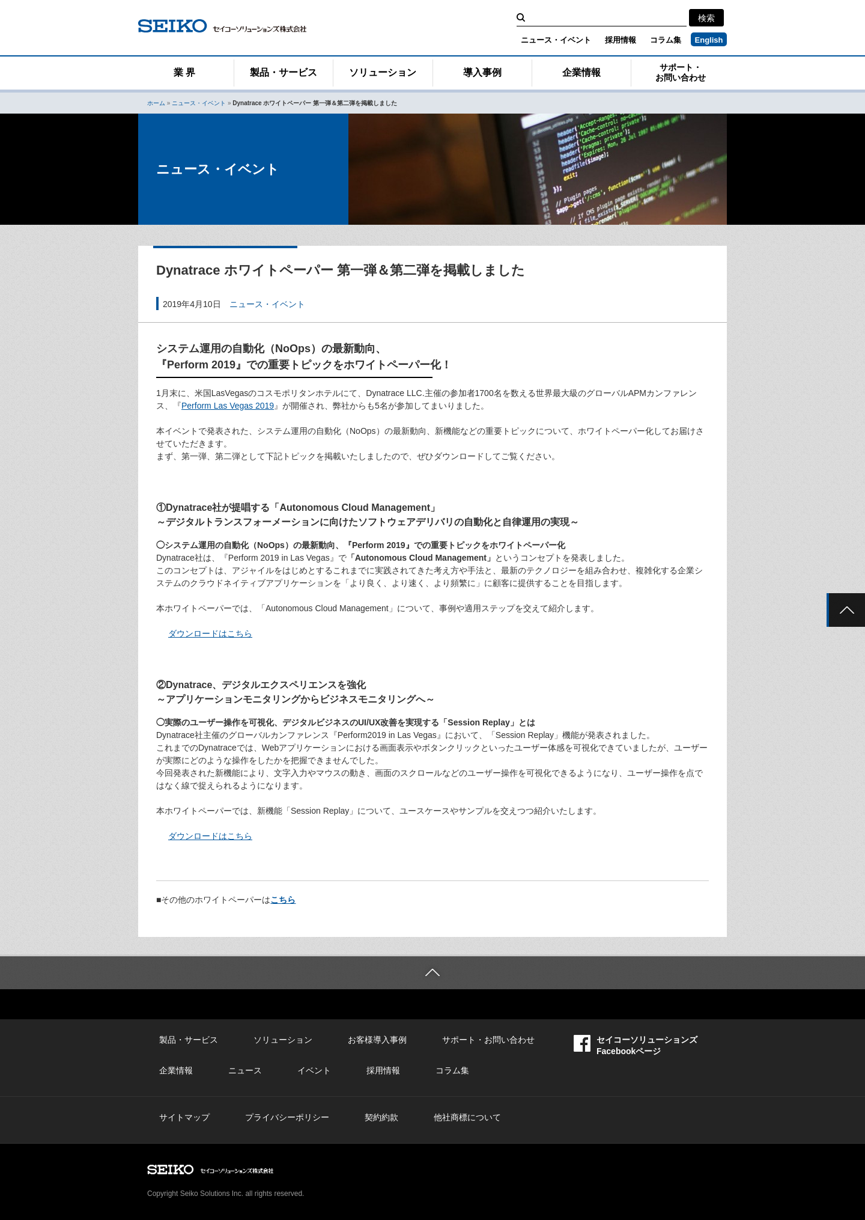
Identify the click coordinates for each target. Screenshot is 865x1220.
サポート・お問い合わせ (680, 72)
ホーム (156, 103)
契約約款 (381, 1117)
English (709, 39)
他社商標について (467, 1117)
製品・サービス (283, 72)
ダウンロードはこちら (210, 633)
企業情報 (581, 72)
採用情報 (620, 39)
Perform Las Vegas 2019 (227, 405)
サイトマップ (184, 1117)
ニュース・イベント (556, 39)
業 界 (184, 72)
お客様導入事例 (377, 1040)
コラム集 (665, 39)
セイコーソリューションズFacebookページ (635, 1045)
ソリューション (382, 72)
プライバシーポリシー (287, 1117)
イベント (314, 1070)
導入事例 (482, 72)
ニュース (245, 1070)
